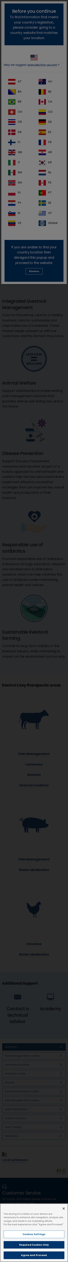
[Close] (64, 1212)
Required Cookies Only (34, 1248)
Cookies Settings (34, 1237)
